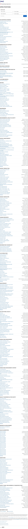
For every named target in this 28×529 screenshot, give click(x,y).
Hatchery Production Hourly (4, 254)
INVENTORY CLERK (2, 491)
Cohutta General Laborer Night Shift (5, 192)
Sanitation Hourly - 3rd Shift (4, 198)
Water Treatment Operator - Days (4, 188)
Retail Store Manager (3, 431)
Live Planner (1, 270)
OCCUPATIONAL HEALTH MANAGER (5, 316)
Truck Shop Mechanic (3, 369)
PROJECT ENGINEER (2, 109)
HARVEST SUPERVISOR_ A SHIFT (4, 340)
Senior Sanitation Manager (3, 471)
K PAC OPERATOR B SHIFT (3, 187)
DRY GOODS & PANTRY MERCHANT (5, 506)
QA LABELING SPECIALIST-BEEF (4, 405)
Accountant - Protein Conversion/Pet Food (5, 36)
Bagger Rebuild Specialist (3, 308)
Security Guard (2, 377)
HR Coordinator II (2, 228)
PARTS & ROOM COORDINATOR (4, 154)
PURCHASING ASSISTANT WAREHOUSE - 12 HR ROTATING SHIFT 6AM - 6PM (6, 32)
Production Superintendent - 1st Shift (5, 350)
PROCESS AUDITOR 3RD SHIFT (4, 52)
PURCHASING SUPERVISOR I (4, 80)
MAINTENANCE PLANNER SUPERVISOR (5, 307)
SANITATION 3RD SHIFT (3, 200)
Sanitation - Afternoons (3, 215)
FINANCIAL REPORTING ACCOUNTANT (5, 29)
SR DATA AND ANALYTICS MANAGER (5, 246)
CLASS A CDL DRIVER (3, 486)
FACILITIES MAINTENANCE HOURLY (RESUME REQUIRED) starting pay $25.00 (6, 146)
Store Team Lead (2, 436)
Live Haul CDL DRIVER (3, 101)
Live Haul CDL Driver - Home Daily (4, 105)
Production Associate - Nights (4, 178)
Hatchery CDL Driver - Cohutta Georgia (5, 92)
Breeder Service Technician (3, 260)
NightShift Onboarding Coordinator (5, 221)
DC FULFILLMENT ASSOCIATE (4, 495)
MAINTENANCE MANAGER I (4, 285)
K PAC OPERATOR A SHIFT (3, 186)
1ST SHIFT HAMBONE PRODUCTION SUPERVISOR (6, 349)
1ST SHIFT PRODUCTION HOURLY (4, 169)
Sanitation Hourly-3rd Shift (3, 462)
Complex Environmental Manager (4, 124)
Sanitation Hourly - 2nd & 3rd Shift (4, 205)
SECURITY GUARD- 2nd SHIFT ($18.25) (5, 119)
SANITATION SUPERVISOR (3, 358)
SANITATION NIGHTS (3, 460)
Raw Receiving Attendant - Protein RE (5, 180)
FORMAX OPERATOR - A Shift (4, 384)
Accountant (1, 24)
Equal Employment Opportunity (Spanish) (4, 524)
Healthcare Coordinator (3, 319)
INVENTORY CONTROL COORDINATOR (5, 497)
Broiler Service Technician (3, 47)
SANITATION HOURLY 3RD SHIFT (4, 201)
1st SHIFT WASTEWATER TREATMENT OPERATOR (6, 503)
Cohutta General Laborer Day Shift (4, 193)
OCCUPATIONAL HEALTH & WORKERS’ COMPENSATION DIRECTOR (5, 324)
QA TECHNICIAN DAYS (3, 398)
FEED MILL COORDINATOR (3, 275)
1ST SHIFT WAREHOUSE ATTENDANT (5, 490)
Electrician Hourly (2, 296)
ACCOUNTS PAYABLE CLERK (4, 34)
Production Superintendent (3, 362)
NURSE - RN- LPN (2, 314)
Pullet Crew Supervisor (3, 346)
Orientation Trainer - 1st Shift (4, 239)
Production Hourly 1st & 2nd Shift (4, 177)
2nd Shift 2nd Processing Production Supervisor (6, 55)
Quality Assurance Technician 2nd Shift (5, 417)
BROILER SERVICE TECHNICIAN (4, 355)
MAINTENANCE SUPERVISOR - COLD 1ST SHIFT (6, 284)
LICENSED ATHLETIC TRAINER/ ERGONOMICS (6, 132)
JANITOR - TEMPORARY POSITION (4, 67)
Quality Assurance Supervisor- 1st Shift (5, 410)
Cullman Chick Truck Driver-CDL (4, 100)
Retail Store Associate (3, 435)
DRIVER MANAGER (2, 344)
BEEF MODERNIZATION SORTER (4, 416)
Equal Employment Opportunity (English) (4, 523)
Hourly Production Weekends (4, 191)
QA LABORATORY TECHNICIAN (4, 413)
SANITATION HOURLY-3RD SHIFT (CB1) (5, 465)
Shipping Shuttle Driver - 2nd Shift (4, 90)
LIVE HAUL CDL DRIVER (3, 91)
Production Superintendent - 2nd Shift (5, 381)
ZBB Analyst (1, 35)
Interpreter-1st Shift (2, 238)
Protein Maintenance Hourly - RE (4, 143)
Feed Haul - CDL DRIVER (3, 85)
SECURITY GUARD (2, 222)
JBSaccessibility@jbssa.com (12, 517)
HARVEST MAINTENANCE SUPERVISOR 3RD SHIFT (7, 290)
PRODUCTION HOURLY (3, 183)
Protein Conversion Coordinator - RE (5, 370)
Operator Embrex (2, 259)
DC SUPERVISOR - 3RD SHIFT (4, 363)
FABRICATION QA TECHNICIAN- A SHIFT (5, 399)
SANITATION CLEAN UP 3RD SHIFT (4, 209)
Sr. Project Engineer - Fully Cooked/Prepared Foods (7, 114)
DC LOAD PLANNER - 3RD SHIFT (4, 386)
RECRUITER (1, 229)
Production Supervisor (3, 378)
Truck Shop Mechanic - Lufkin (4, 303)
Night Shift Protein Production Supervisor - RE (6, 387)
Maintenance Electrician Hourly (4, 165)
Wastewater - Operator (3, 161)
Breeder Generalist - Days (3, 97)
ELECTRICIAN (2, 139)
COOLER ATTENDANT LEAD (4, 59)
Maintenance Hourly (2, 142)
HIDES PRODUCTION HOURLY (4, 174)
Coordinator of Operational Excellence (5, 233)
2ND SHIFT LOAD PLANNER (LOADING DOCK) (6, 53)
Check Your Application (3, 511)
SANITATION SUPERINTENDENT (4, 392)
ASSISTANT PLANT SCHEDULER (4, 391)
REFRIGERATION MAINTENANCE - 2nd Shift (6, 155)
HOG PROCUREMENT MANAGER (4, 502)
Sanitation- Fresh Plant (3, 211)
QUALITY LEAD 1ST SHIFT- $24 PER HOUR (5, 408)
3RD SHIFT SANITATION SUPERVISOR (5, 345)
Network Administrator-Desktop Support (5, 248)
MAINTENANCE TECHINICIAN (4, 151)
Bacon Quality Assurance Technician (5, 385)
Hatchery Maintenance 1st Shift (4, 298)
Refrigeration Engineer (3, 112)
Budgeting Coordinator (3, 22)
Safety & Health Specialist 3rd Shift (4, 330)
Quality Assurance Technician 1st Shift (5, 404)
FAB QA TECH (2, 409)
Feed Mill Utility (2, 173)
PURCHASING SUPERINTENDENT (4, 492)
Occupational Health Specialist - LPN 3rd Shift (6, 325)
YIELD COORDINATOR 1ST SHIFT (4, 27)
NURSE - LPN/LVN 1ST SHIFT (4, 326)
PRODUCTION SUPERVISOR (3, 343)
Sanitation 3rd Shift (2, 199)
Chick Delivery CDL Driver (3, 102)
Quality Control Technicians (3, 403)
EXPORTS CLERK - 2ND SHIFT (4, 23)
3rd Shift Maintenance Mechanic (4, 302)
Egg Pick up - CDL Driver (3, 87)
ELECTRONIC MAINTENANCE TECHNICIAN (6, 295)
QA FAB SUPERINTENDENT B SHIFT (5, 422)
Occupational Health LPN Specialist (4, 331)
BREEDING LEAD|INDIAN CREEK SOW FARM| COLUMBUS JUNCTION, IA (6, 265)
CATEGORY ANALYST (3, 442)
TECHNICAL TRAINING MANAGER (4, 240)
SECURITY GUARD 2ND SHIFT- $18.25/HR (5, 126)
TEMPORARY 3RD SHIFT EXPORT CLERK (5, 21)
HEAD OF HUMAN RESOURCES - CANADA (5, 232)
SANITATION (2, 210)
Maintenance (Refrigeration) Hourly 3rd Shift (6, 291)
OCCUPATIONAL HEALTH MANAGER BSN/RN (6, 135)
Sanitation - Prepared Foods (4, 206)
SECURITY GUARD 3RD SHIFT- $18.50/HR (5, 125)
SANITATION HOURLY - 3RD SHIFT (4, 204)
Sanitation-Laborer (2, 48)
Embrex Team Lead (2, 274)
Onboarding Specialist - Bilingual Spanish (5, 234)
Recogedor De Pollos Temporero (4, 258)
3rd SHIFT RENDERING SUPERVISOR (5, 354)
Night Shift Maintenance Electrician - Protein (6, 144)
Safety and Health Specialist (3, 130)
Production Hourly (2, 175)
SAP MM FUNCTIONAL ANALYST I (4, 247)
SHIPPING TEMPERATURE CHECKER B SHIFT (6, 500)
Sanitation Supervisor (3, 461)
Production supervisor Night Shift (4, 361)
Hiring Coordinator (2, 241)
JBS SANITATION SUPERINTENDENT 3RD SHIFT (6, 470)
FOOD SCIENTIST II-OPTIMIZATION (5, 426)
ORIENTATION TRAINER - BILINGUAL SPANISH (6, 235)
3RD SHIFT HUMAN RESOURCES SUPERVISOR (6, 218)
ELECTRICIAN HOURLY (3, 156)
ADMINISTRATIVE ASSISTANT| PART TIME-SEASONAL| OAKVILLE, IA (6, 269)
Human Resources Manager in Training (5, 223)
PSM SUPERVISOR (2, 127)
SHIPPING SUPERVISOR (3, 507)
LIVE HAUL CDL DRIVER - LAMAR (4, 496)
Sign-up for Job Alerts (10, 511)
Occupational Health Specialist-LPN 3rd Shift (6, 329)
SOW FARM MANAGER (3, 255)
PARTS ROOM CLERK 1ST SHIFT (4, 54)
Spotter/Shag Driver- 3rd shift (4, 86)
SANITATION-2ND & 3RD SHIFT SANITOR (5, 371)
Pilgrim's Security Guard (3, 337)
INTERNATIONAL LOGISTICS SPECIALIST (5, 501)
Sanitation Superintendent (3, 473)
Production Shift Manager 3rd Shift (4, 351)
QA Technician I (2, 400)
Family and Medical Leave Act (3, 522)
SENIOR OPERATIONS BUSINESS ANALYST (5, 75)
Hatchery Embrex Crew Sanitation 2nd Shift (6, 459)
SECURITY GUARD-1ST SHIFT (4, 49)
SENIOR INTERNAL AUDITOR (4, 41)
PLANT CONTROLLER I (3, 37)
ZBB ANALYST (2, 60)
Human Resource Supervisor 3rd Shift (5, 227)
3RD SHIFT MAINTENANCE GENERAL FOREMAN (6, 306)
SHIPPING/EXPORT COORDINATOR (4, 489)
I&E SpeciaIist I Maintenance (4, 297)
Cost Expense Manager (3, 70)
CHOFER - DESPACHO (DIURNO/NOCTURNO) (6, 106)
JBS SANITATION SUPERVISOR (4, 467)
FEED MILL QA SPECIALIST (3, 266)
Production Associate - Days (4, 179)
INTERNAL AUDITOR (3, 42)
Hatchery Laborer (2, 172)
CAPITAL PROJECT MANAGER (4, 113)
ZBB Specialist (2, 40)
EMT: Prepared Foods (3, 336)
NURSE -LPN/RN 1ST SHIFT (3, 315)
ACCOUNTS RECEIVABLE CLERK (4, 28)
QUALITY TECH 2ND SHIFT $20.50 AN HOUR (6, 418)
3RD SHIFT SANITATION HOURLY (4, 121)
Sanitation (1, 212)
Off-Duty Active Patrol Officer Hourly (5, 120)
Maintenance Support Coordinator (4, 58)
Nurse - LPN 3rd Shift (3, 320)
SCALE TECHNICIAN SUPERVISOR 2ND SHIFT (6, 251)
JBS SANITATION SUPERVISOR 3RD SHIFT (5, 472)
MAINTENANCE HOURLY (3, 159)
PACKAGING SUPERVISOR (3, 364)
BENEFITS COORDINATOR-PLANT (4, 224)
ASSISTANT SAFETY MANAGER (4, 136)
